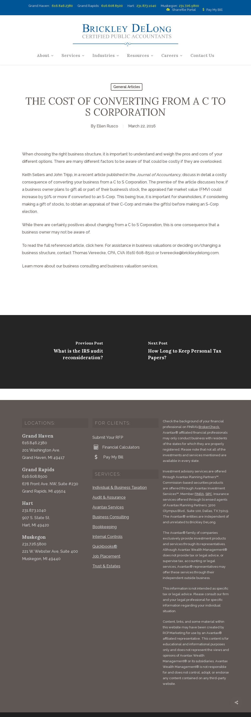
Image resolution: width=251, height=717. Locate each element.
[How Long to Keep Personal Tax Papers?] (188, 352)
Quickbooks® (104, 535)
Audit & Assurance (109, 486)
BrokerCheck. (209, 415)
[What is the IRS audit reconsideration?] (63, 352)
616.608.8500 (112, 5)
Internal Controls (107, 525)
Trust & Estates (106, 554)
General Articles (126, 87)
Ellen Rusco (107, 126)
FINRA (199, 482)
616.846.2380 (62, 5)
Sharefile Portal (180, 10)
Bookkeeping (104, 515)
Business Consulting (110, 505)
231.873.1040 (146, 5)
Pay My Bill (212, 10)
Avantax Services (108, 496)
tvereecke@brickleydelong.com (189, 252)
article (100, 174)
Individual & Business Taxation (119, 476)
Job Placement (106, 545)
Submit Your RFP (107, 426)
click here (94, 245)
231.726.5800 (189, 5)
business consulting (81, 266)
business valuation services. (133, 266)
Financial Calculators (116, 435)
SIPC (208, 482)
